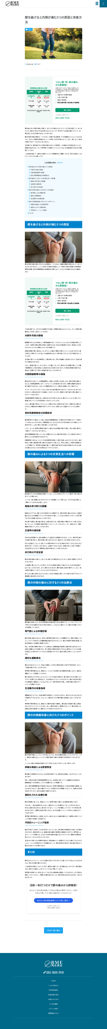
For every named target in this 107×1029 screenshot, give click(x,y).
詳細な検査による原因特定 (40, 204)
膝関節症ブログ (53, 1013)
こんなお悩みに (53, 985)
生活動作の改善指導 (37, 198)
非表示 (60, 162)
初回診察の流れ (53, 995)
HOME (53, 981)
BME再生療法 (53, 990)
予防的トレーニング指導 (39, 210)
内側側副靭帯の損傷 (37, 172)
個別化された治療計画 (38, 207)
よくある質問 (53, 1004)
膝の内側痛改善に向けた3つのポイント (42, 201)
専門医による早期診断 (38, 193)
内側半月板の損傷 (37, 170)
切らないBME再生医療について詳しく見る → (53, 900)
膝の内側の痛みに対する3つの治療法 (41, 190)
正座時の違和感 (36, 184)
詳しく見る (67, 110)
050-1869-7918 (62, 118)
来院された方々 (53, 999)
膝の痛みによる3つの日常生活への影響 (42, 178)
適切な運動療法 (36, 196)
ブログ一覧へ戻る (53, 930)
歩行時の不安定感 (37, 187)
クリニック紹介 (53, 1009)
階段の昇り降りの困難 (38, 181)
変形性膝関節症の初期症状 (40, 175)
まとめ (31, 213)
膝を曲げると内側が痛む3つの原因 (40, 167)
